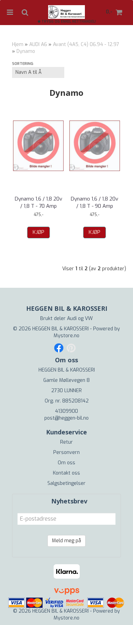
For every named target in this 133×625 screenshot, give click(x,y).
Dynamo (25, 51)
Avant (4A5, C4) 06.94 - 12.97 (86, 44)
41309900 (66, 411)
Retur (66, 442)
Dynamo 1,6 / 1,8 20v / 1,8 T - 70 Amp (38, 202)
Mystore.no (66, 335)
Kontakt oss (66, 473)
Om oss (66, 462)
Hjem (17, 44)
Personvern (66, 452)
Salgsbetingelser (66, 483)
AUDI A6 (38, 44)
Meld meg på (66, 540)
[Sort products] (38, 72)
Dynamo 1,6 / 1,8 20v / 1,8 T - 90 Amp (94, 202)
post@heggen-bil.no (66, 418)
